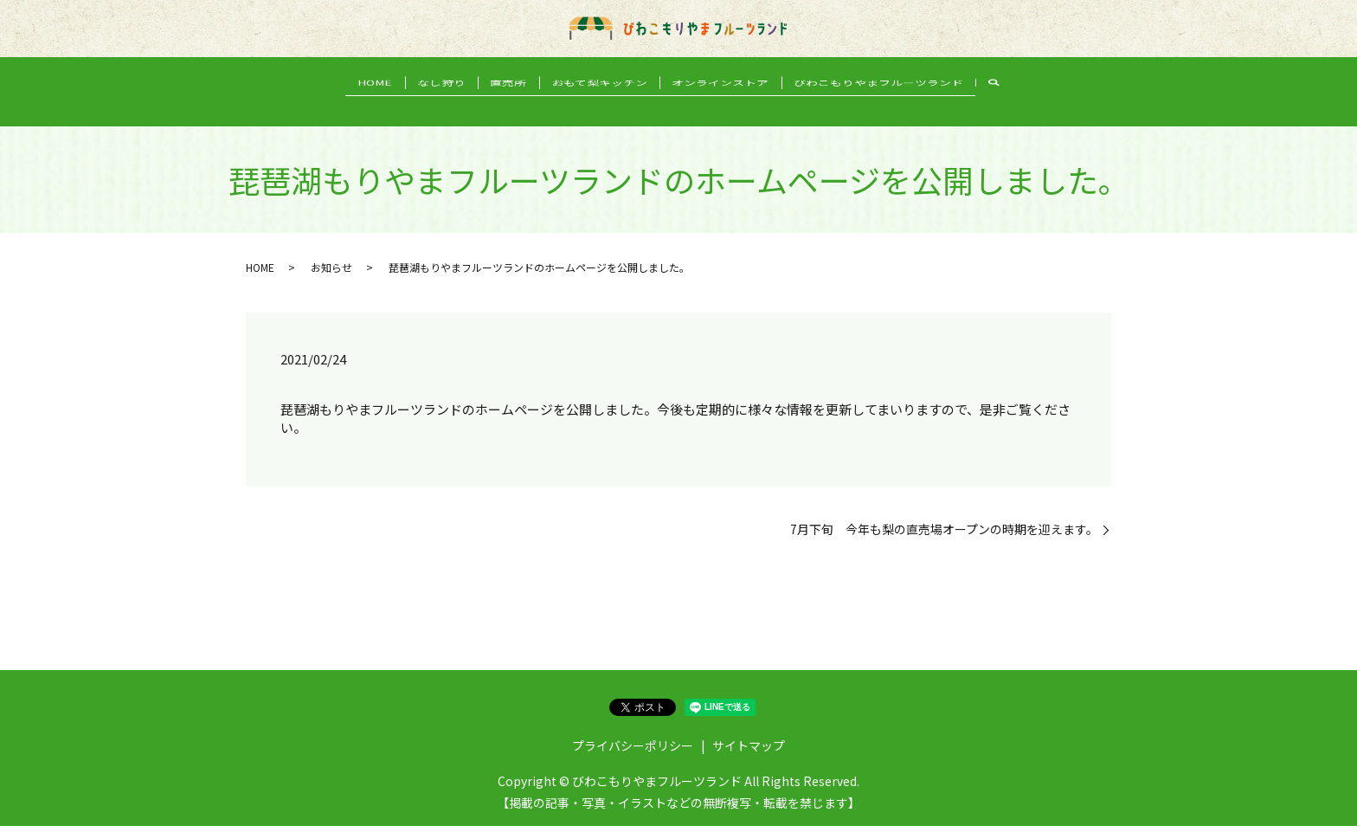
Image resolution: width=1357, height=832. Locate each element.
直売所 (503, 104)
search (1029, 106)
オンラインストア (738, 104)
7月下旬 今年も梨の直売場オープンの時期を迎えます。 (944, 535)
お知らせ (331, 273)
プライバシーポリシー (632, 751)
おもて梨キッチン (605, 104)
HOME (346, 104)
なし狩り (424, 104)
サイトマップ (748, 751)
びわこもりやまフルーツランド (908, 104)
